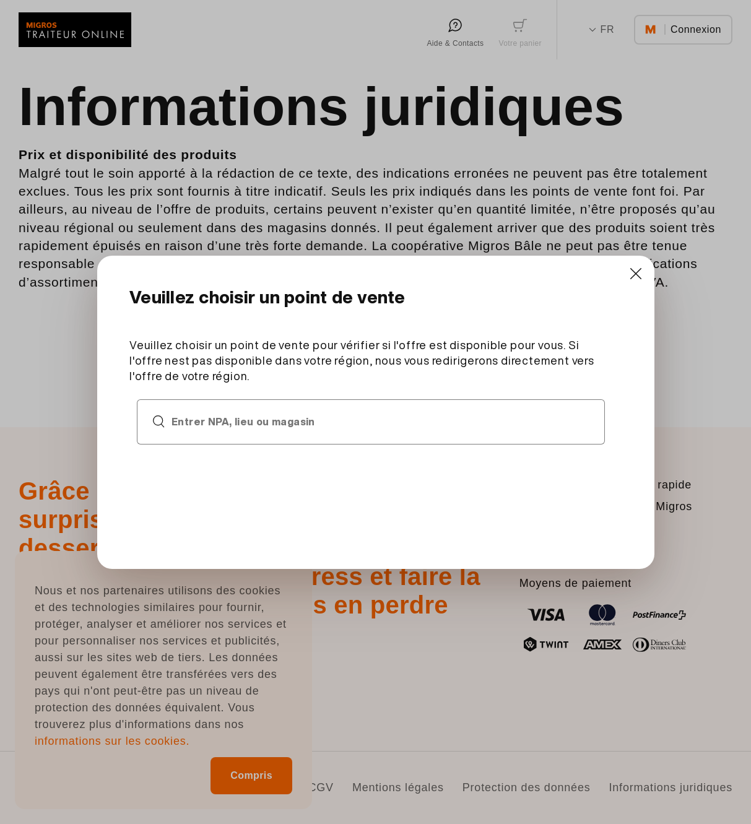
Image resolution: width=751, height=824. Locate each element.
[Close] (636, 274)
